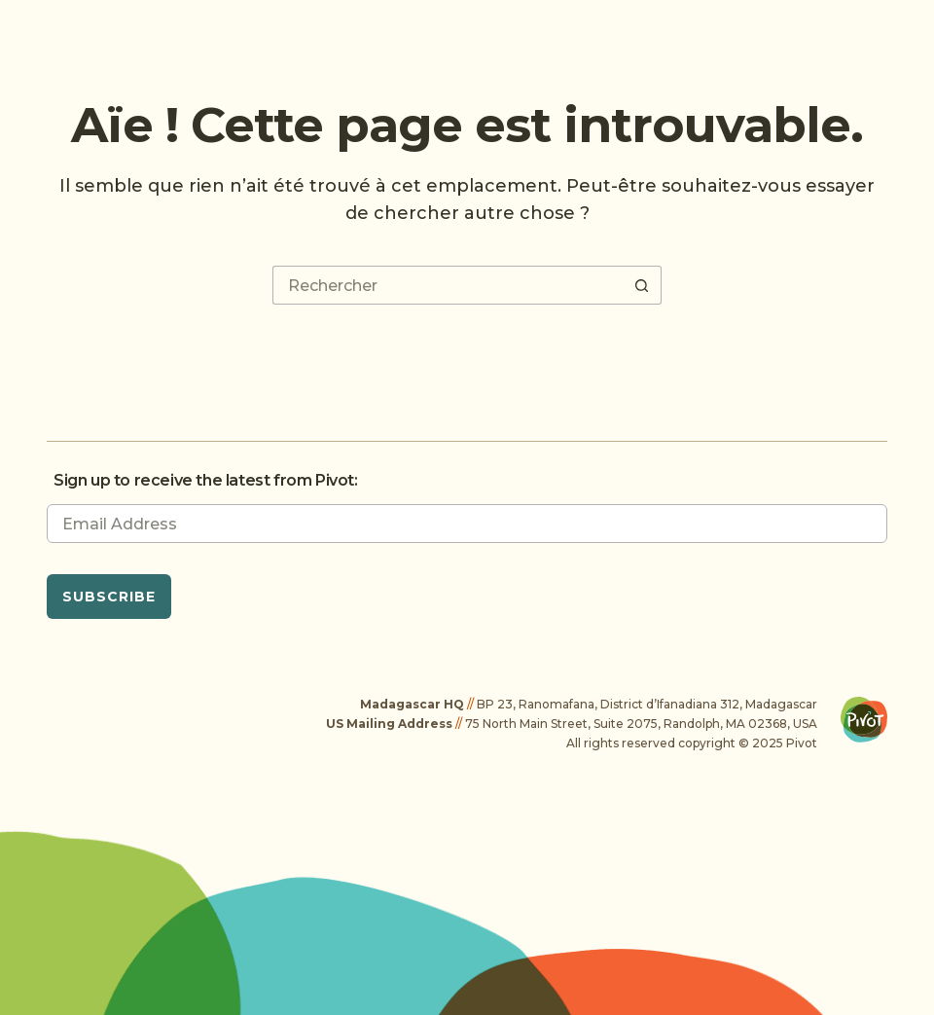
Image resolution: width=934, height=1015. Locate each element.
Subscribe (109, 596)
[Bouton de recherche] (642, 285)
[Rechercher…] (447, 285)
